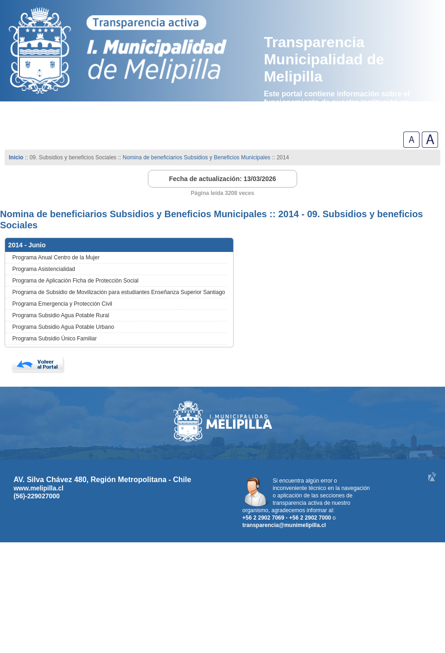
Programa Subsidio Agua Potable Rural (61, 315)
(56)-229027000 (36, 496)
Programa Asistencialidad (44, 269)
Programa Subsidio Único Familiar (55, 338)
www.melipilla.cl (38, 488)
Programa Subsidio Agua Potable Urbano (63, 327)
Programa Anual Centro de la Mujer (56, 257)
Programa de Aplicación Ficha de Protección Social (76, 280)
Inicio (16, 157)
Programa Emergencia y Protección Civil (62, 304)
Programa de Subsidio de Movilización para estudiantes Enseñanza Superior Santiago (119, 292)
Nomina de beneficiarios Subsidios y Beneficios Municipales (196, 157)
